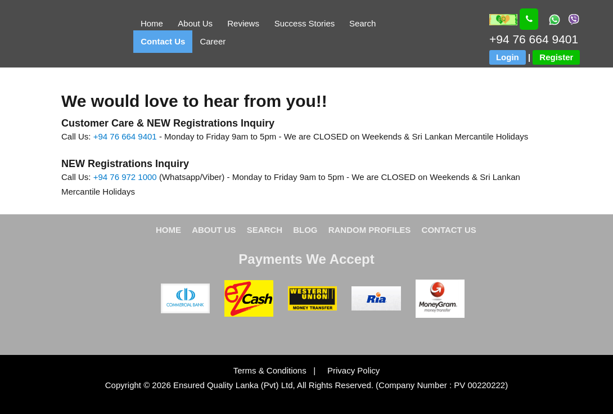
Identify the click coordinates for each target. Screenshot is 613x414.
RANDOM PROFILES (369, 230)
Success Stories (304, 23)
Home (152, 23)
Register (556, 57)
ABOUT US (214, 230)
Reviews (243, 23)
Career (213, 41)
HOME (168, 230)
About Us (195, 23)
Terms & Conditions (271, 370)
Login (507, 57)
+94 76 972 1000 (125, 177)
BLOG (305, 230)
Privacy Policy (349, 370)
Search (362, 23)
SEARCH (264, 230)
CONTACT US (449, 230)
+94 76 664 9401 (125, 136)
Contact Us (163, 41)
